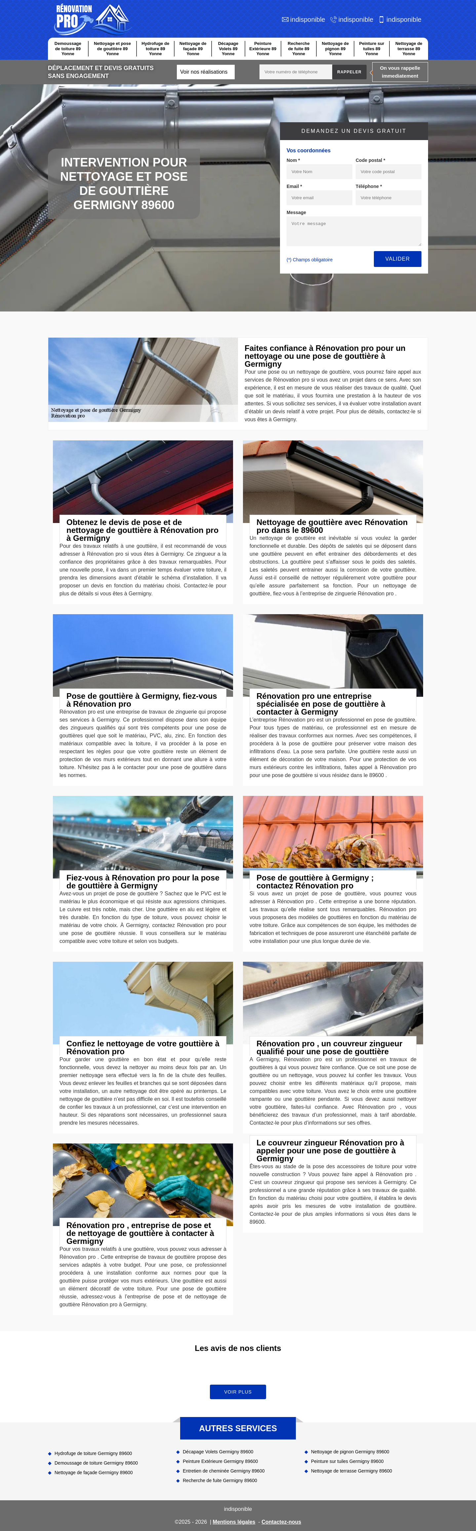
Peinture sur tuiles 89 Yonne (371, 48)
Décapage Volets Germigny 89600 (218, 1451)
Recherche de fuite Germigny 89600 (220, 1480)
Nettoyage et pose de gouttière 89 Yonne (112, 48)
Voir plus (238, 1392)
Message (296, 212)
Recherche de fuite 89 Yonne (298, 48)
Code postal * (370, 160)
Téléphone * (369, 186)
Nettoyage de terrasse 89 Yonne (408, 48)
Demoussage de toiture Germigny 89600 (96, 1463)
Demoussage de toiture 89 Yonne (68, 48)
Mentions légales (234, 1522)
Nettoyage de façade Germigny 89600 (94, 1472)
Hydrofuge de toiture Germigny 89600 (93, 1453)
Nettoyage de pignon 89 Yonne (335, 48)
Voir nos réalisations (203, 72)
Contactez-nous (281, 1522)
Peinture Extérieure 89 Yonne (262, 48)
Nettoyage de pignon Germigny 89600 (350, 1451)
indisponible (307, 19)
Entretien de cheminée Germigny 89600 (223, 1471)
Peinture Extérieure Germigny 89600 (220, 1461)
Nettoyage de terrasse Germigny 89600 (351, 1471)
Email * (294, 186)
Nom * (293, 160)
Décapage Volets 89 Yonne (228, 48)
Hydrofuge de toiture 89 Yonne (155, 48)
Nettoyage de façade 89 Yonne (193, 48)
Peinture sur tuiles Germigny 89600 (347, 1461)
